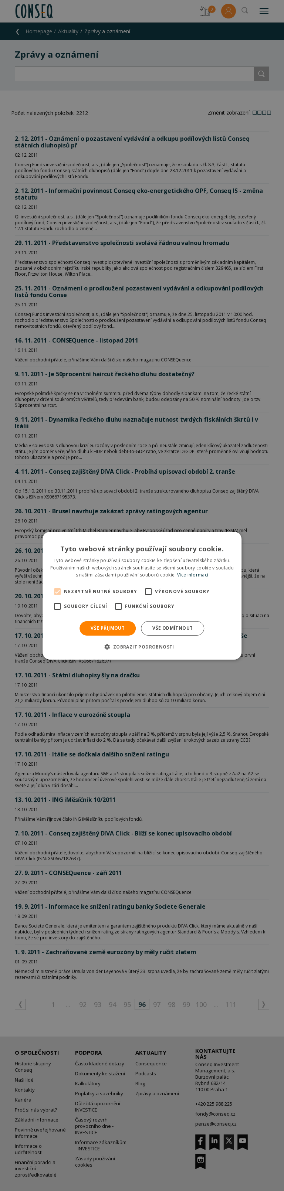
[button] (142, 646)
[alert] (142, 595)
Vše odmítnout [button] (172, 628)
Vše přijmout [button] (108, 628)
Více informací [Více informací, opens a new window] (192, 575)
